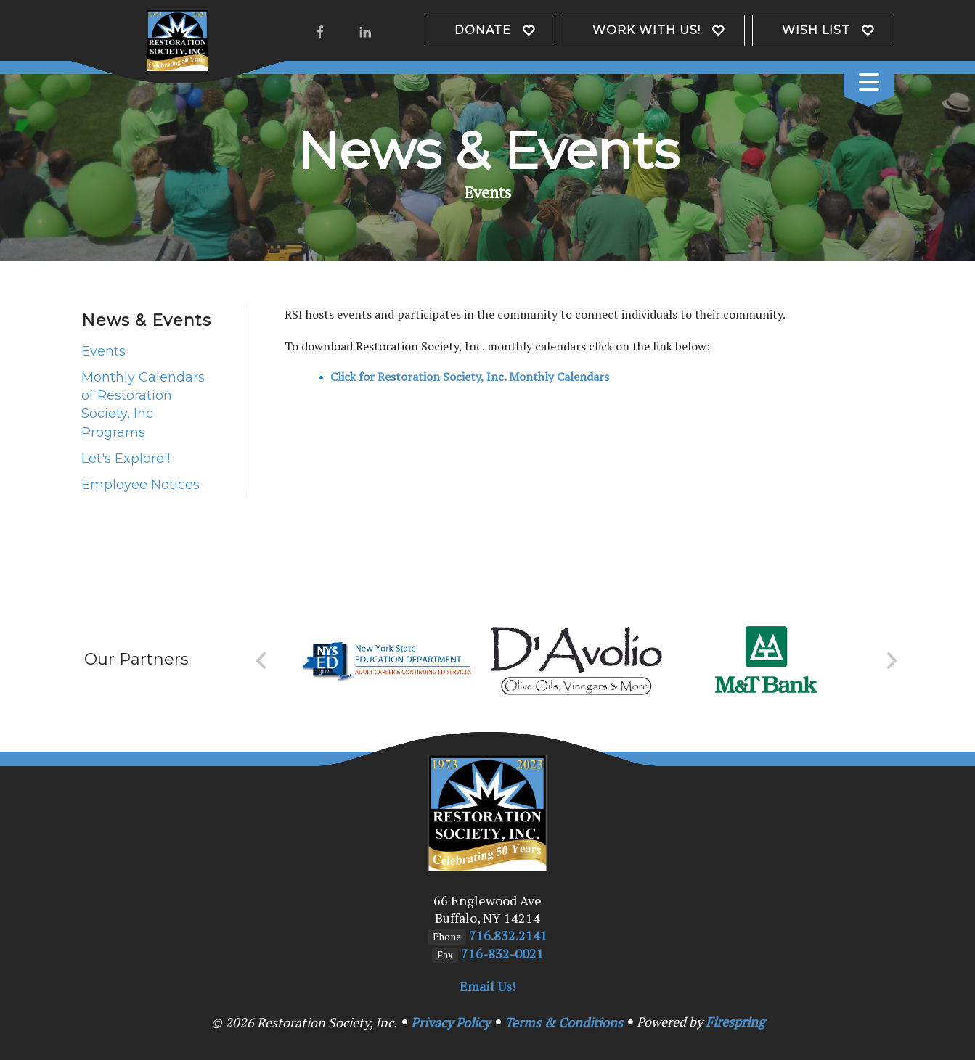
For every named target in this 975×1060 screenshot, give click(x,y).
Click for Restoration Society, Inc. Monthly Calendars (469, 377)
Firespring (735, 1021)
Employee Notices (140, 485)
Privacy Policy (450, 1022)
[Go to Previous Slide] (262, 661)
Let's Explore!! (125, 459)
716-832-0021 (502, 953)
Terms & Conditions (564, 1022)
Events (103, 351)
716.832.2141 (508, 935)
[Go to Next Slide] (891, 661)
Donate (482, 30)
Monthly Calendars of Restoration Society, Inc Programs (143, 404)
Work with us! (646, 30)
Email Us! (487, 986)
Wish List (816, 30)
